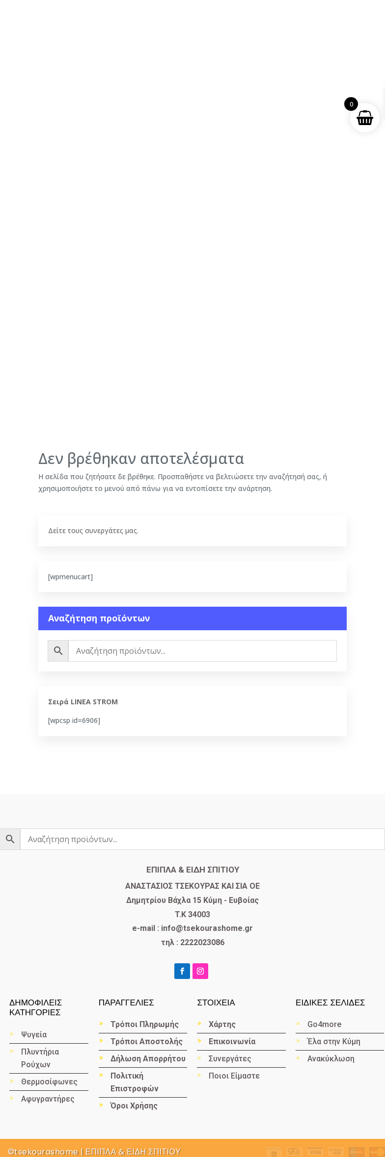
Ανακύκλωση (332, 1058)
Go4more (324, 1024)
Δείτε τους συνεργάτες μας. (93, 530)
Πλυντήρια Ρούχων (40, 1058)
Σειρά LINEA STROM (83, 701)
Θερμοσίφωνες (49, 1081)
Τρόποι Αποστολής (146, 1041)
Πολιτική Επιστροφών (134, 1082)
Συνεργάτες (230, 1058)
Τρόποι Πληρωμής (144, 1024)
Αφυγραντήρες (48, 1099)
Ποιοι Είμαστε (234, 1075)
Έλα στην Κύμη (333, 1041)
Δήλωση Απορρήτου (148, 1058)
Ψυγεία (34, 1034)
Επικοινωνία (232, 1041)
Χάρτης (222, 1024)
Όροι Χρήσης (134, 1105)
